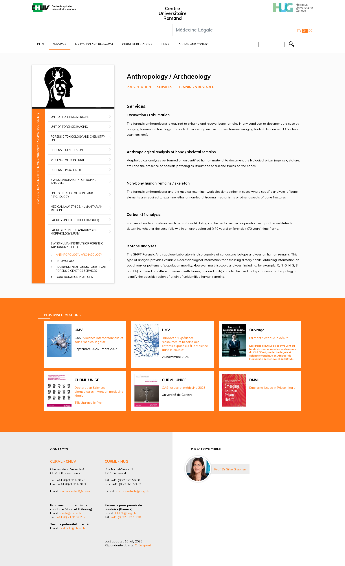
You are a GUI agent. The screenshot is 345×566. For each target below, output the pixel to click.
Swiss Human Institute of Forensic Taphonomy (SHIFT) (77, 245)
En (304, 31)
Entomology (65, 261)
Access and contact (194, 44)
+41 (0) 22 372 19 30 (126, 517)
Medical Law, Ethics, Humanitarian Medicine (76, 208)
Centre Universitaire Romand (172, 13)
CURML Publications (137, 44)
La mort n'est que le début (268, 338)
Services (59, 44)
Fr (299, 31)
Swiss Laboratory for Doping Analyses (74, 181)
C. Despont (143, 545)
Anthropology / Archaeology (79, 254)
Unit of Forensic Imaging (69, 126)
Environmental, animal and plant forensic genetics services (81, 268)
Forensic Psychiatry (66, 170)
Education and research (94, 44)
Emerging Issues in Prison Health (272, 388)
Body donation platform (75, 277)
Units (40, 44)
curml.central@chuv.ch (76, 491)
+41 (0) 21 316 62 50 (71, 517)
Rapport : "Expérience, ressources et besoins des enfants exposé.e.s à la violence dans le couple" (185, 344)
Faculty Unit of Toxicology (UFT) (75, 220)
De (310, 31)
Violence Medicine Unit (67, 160)
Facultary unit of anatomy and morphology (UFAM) (74, 231)
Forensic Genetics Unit (68, 150)
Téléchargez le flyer (89, 403)
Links (165, 44)
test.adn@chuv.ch (72, 528)
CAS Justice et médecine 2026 (183, 388)
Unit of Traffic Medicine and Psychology (72, 194)
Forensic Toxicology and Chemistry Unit (78, 138)
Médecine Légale (194, 30)
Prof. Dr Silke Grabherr (230, 469)
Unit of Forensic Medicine (70, 116)
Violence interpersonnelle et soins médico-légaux (99, 340)
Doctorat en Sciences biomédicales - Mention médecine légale (99, 392)
